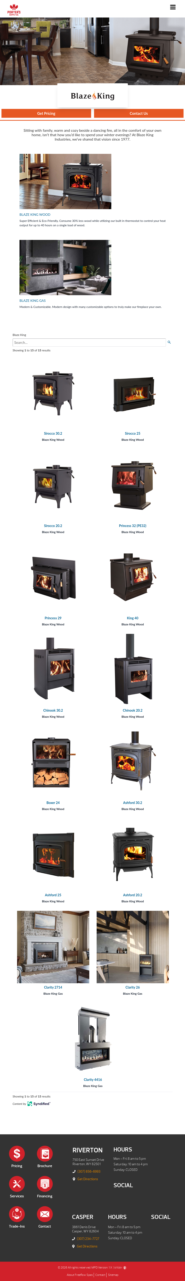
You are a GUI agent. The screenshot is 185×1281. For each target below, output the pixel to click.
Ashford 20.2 (132, 895)
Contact (100, 1275)
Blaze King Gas (53, 993)
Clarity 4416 (93, 1080)
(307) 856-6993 (88, 1172)
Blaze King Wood (53, 439)
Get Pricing (46, 113)
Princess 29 (53, 618)
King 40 (132, 618)
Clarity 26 (132, 987)
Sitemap (113, 1275)
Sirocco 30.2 (53, 433)
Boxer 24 (53, 803)
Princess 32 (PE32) (132, 526)
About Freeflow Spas (80, 1275)
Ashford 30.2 (132, 803)
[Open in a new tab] (39, 1105)
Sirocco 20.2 (53, 526)
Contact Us (139, 113)
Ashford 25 (53, 895)
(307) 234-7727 (88, 1239)
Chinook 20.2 (132, 710)
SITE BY (120, 1267)
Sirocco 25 (132, 433)
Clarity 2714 (53, 987)
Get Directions (87, 1179)
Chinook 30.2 (53, 710)
